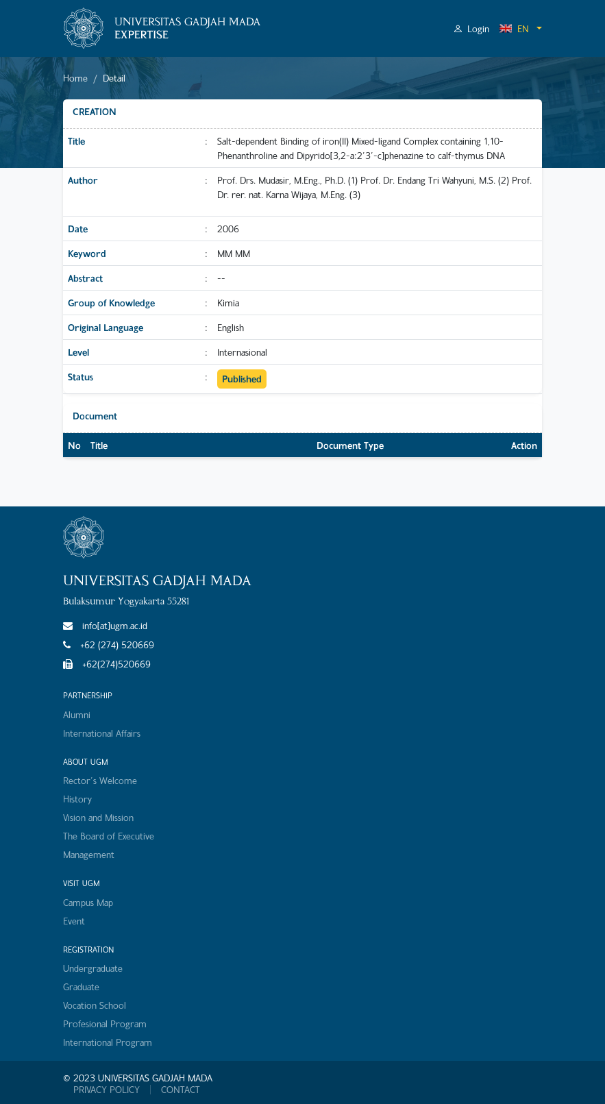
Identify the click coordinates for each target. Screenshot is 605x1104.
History (77, 799)
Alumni (76, 714)
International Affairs (101, 733)
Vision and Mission (98, 817)
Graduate (81, 986)
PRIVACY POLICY (106, 1089)
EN (514, 28)
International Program (107, 1042)
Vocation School (94, 1005)
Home (75, 78)
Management (88, 854)
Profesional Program (105, 1023)
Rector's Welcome (100, 780)
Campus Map (88, 902)
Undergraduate (93, 968)
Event (74, 921)
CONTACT (180, 1089)
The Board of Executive (108, 836)
